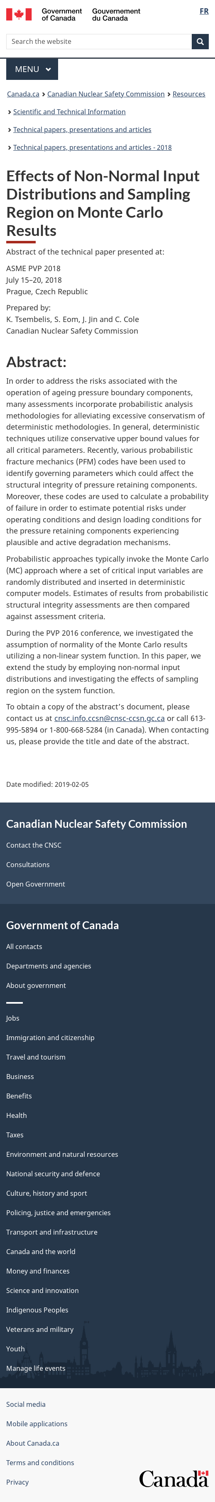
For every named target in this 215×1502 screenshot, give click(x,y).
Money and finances (38, 1271)
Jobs (13, 1018)
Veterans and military (39, 1329)
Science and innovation (42, 1290)
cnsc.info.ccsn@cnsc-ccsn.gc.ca (109, 718)
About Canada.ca (32, 1443)
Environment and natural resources (62, 1154)
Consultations (28, 864)
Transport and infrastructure (52, 1232)
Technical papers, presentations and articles (82, 129)
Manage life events (36, 1368)
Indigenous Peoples (37, 1310)
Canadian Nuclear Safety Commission (106, 94)
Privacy (17, 1482)
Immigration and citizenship (50, 1037)
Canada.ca (23, 94)
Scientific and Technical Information (69, 111)
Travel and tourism (36, 1057)
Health (16, 1115)
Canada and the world (41, 1251)
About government (36, 985)
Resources (189, 94)
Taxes (15, 1134)
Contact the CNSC (33, 845)
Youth (15, 1348)
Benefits (19, 1096)
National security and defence (53, 1173)
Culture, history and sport (46, 1193)
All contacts (24, 946)
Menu (33, 68)
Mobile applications (37, 1423)
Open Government (35, 884)
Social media (26, 1404)
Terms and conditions (40, 1462)
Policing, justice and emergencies (58, 1212)
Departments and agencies (48, 966)
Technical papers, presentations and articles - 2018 (92, 147)
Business (20, 1076)
